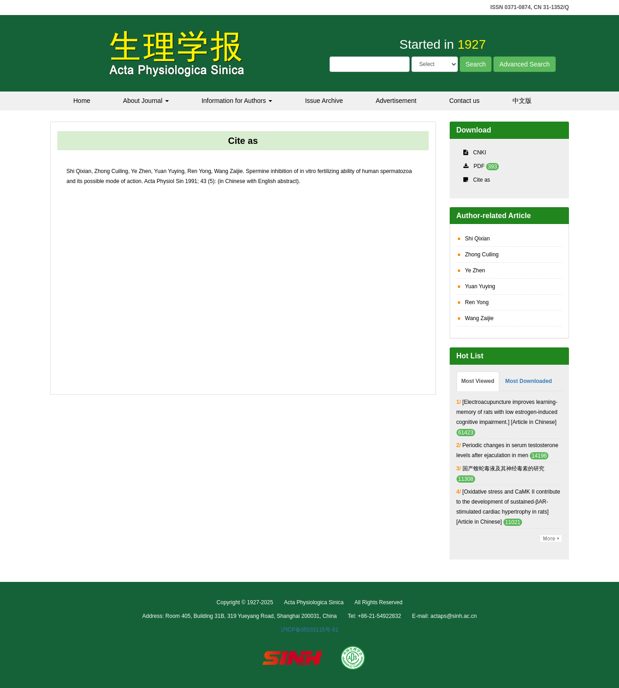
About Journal (145, 100)
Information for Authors (237, 100)
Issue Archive (324, 100)
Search (476, 64)
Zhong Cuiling (482, 254)
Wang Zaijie (479, 318)
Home (81, 100)
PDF (479, 166)
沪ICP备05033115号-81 (310, 630)
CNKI (480, 152)
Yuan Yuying (480, 286)
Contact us (464, 100)
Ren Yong (477, 302)
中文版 (522, 100)
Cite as (481, 180)
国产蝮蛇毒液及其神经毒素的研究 (503, 468)
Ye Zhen (475, 270)
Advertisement (395, 100)
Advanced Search (524, 64)
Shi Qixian (477, 238)
